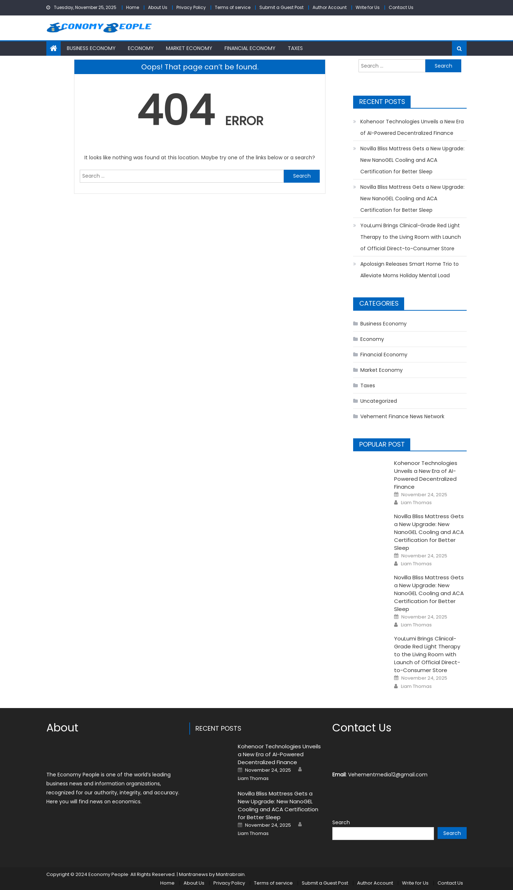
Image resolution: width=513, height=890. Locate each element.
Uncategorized (378, 401)
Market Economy (189, 48)
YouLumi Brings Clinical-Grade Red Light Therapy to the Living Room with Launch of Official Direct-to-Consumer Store (410, 237)
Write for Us (368, 7)
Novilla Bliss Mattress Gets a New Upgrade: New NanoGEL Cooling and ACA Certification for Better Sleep (412, 160)
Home (132, 7)
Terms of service (232, 7)
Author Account (330, 7)
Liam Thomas (416, 502)
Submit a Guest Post (281, 7)
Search (341, 822)
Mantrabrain (230, 874)
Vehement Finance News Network (402, 416)
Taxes (295, 48)
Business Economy (91, 48)
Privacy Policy (191, 7)
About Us (157, 7)
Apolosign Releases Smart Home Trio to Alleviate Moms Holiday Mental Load (409, 269)
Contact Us (401, 7)
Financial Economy (250, 48)
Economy (141, 48)
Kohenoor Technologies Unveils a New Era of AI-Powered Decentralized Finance (412, 127)
